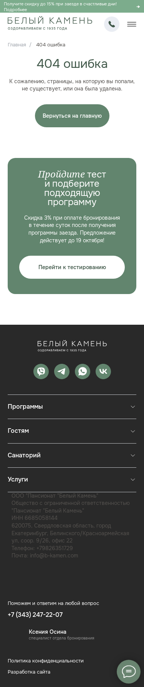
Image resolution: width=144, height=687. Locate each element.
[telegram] (62, 371)
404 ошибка (50, 44)
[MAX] (41, 371)
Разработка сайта (29, 672)
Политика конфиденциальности (46, 660)
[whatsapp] (82, 371)
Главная (17, 44)
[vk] (103, 371)
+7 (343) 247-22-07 (111, 24)
